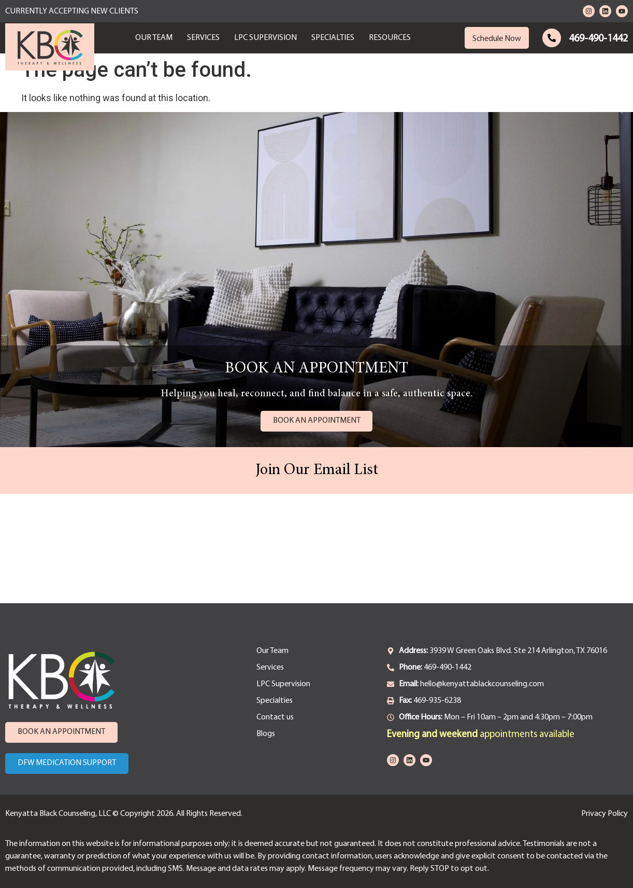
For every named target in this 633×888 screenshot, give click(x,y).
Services (203, 38)
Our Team (153, 38)
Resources (390, 38)
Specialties (332, 38)
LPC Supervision (265, 38)
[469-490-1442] (551, 38)
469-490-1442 (598, 39)
